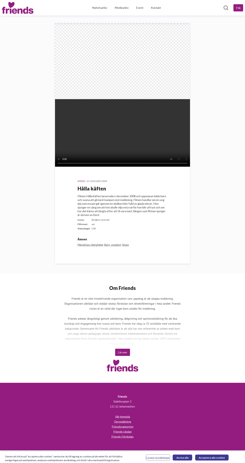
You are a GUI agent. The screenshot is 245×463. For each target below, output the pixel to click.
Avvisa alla (182, 458)
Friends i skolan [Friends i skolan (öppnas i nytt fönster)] (122, 431)
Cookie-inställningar (158, 458)
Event (139, 7)
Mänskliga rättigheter (90, 245)
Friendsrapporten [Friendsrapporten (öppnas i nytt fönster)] (122, 426)
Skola (125, 245)
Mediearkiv (122, 7)
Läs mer (122, 352)
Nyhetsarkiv (99, 7)
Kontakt (156, 7)
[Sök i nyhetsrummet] (225, 7)
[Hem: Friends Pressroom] (17, 8)
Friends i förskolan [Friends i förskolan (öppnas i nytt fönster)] (122, 436)
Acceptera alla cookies (212, 458)
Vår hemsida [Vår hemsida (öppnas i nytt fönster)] (122, 416)
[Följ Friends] (238, 7)
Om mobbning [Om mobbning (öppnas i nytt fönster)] (122, 421)
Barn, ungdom (112, 245)
